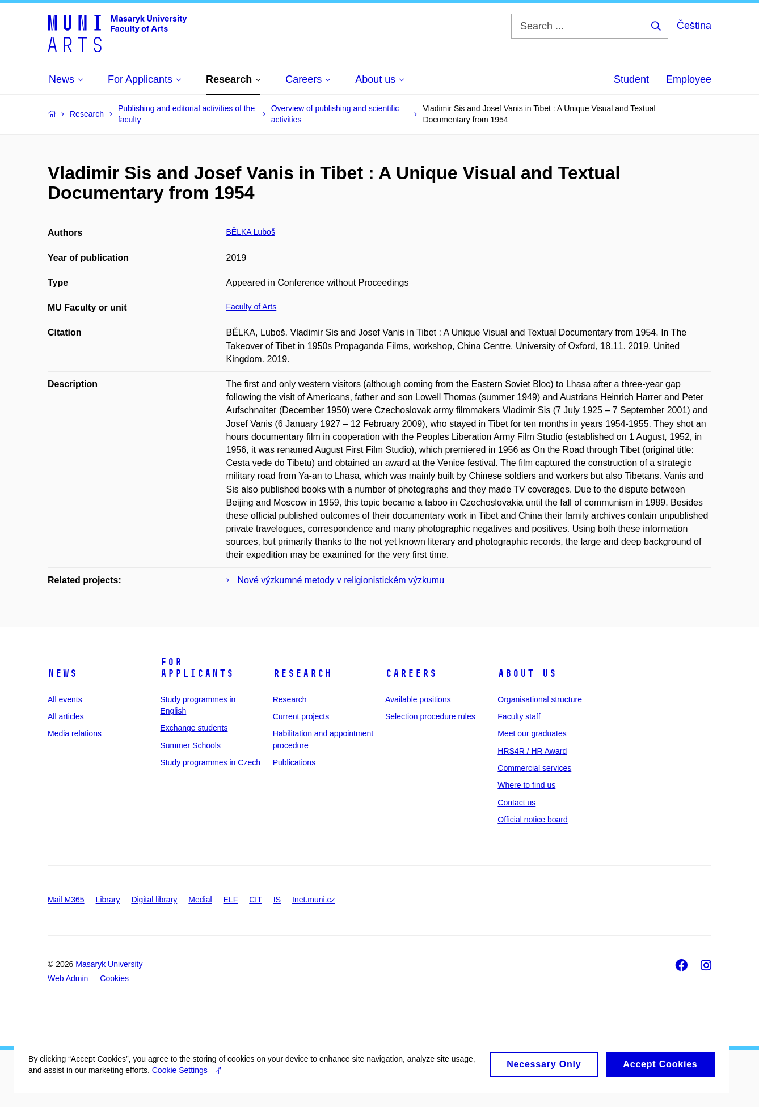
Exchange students (193, 727)
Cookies (114, 978)
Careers (411, 673)
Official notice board (532, 819)
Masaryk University (108, 964)
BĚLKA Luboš (250, 231)
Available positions (418, 699)
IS (277, 899)
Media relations (75, 733)
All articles (66, 716)
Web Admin (68, 978)
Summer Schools (190, 745)
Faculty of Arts (251, 306)
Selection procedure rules (430, 716)
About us (526, 673)
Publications (294, 762)
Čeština (694, 25)
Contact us (516, 802)
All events (65, 699)
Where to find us (526, 785)
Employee (688, 79)
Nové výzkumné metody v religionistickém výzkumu (341, 580)
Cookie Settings (267, 1090)
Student (631, 79)
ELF (231, 899)
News (62, 673)
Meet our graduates (531, 733)
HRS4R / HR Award (532, 751)
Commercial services (534, 768)
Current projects (301, 716)
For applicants (197, 668)
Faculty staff (518, 716)
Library (108, 899)
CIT (255, 899)
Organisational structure (539, 699)
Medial (200, 899)
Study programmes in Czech (210, 762)
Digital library (154, 899)
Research (302, 673)
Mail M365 (66, 899)
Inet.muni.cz (313, 899)
